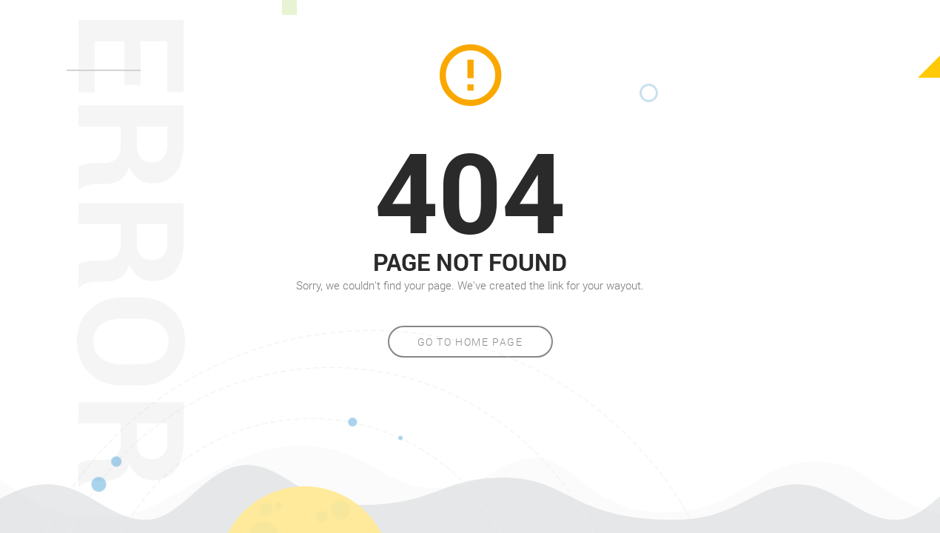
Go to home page (470, 342)
